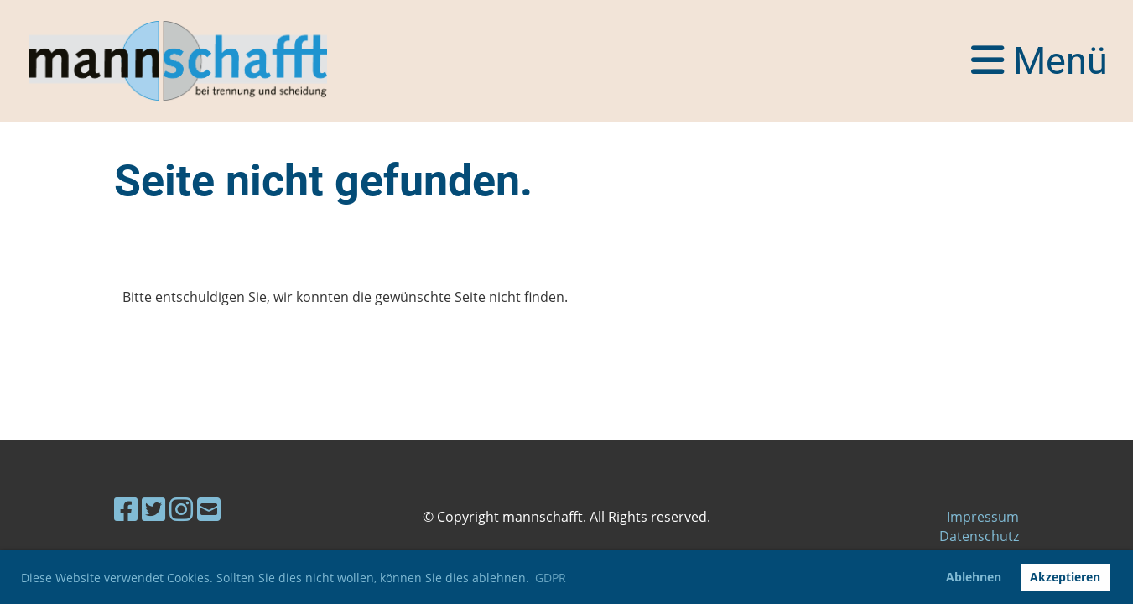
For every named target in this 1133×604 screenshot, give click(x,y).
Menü (1039, 61)
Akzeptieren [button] (1065, 577)
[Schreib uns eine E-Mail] (209, 509)
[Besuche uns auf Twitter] (153, 509)
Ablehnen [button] (973, 577)
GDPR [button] (550, 578)
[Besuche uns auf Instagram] (181, 509)
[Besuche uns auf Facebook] (126, 509)
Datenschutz (979, 536)
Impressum (983, 517)
